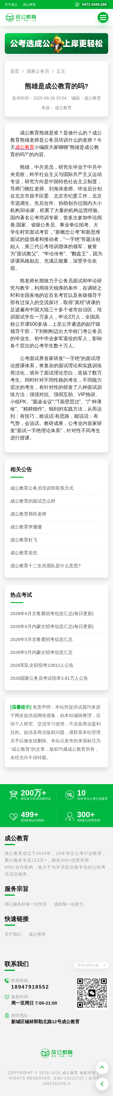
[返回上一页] (102, 1084)
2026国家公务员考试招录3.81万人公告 (49, 678)
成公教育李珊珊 (26, 526)
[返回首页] (21, 18)
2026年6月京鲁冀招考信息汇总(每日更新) (52, 613)
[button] (103, 17)
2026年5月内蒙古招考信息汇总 (41, 652)
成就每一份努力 (68, 904)
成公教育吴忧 (23, 552)
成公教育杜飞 (23, 539)
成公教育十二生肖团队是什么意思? (45, 565)
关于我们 (13, 934)
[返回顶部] (102, 1067)
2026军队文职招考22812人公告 (42, 665)
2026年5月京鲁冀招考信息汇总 (41, 639)
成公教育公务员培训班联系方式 (42, 488)
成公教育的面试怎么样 (32, 500)
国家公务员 (38, 71)
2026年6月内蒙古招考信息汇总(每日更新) (52, 626)
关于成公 (11, 4)
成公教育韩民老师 (28, 513)
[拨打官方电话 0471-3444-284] (91, 4)
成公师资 (29, 4)
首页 (14, 71)
